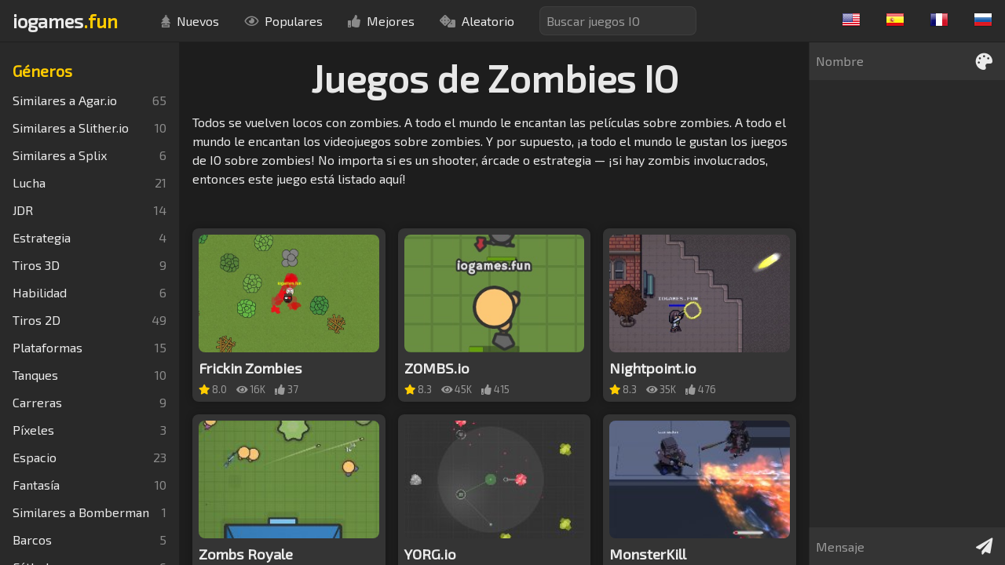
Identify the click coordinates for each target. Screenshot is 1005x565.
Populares (283, 20)
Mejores (381, 20)
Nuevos (190, 20)
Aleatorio (477, 20)
